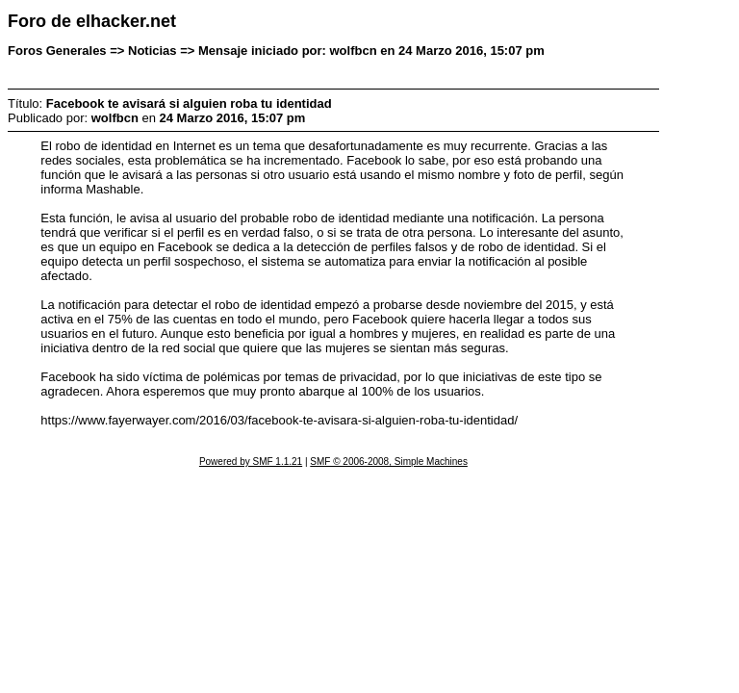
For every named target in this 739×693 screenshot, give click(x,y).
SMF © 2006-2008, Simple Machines (389, 461)
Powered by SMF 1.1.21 (250, 461)
